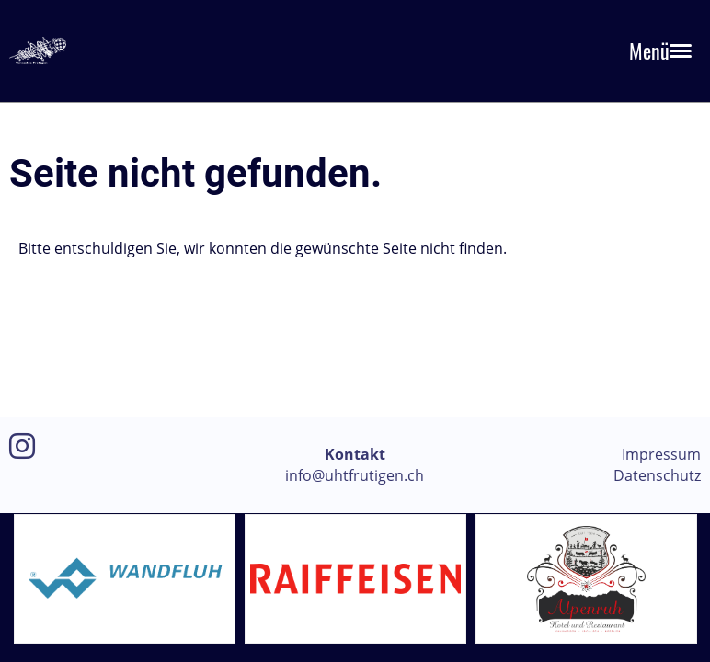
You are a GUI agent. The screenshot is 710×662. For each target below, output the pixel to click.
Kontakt (355, 454)
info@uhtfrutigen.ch (354, 475)
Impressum (661, 454)
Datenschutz (657, 475)
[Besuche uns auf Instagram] (22, 445)
